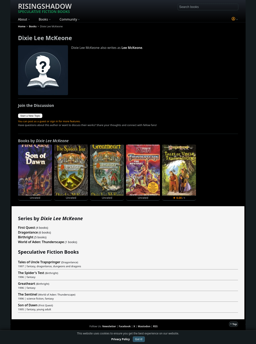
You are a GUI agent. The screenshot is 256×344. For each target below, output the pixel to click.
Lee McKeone (131, 47)
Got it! (138, 339)
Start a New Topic (30, 115)
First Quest (26, 227)
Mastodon (144, 326)
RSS (155, 326)
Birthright (25, 237)
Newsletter (109, 326)
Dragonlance (28, 232)
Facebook (125, 326)
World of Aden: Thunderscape (41, 242)
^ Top (233, 324)
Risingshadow (45, 8)
